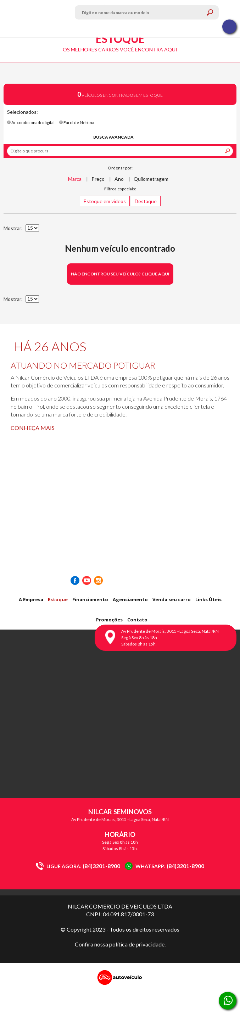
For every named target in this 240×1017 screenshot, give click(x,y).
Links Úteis (208, 599)
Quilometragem (151, 179)
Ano (119, 179)
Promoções (109, 619)
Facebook (75, 580)
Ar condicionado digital (31, 122)
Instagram (98, 580)
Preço (98, 179)
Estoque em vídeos (105, 201)
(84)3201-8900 (78, 865)
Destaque (146, 201)
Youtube (86, 580)
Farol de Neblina (76, 122)
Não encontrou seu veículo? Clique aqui (120, 273)
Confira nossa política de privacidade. (120, 944)
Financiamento (90, 599)
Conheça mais (33, 427)
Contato (137, 619)
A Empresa (31, 599)
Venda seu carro (171, 599)
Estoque (58, 599)
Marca (75, 179)
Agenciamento (130, 599)
